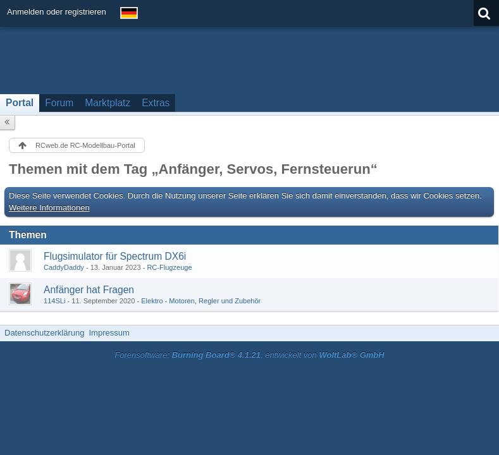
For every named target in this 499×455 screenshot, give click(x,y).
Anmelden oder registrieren (56, 11)
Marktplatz (107, 102)
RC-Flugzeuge (169, 267)
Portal (20, 102)
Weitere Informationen (49, 207)
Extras (155, 102)
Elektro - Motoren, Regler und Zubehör (201, 301)
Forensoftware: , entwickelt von (249, 355)
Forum (59, 102)
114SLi (54, 301)
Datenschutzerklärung (44, 332)
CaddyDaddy (64, 267)
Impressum (109, 332)
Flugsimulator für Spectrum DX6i (115, 256)
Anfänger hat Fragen (89, 289)
